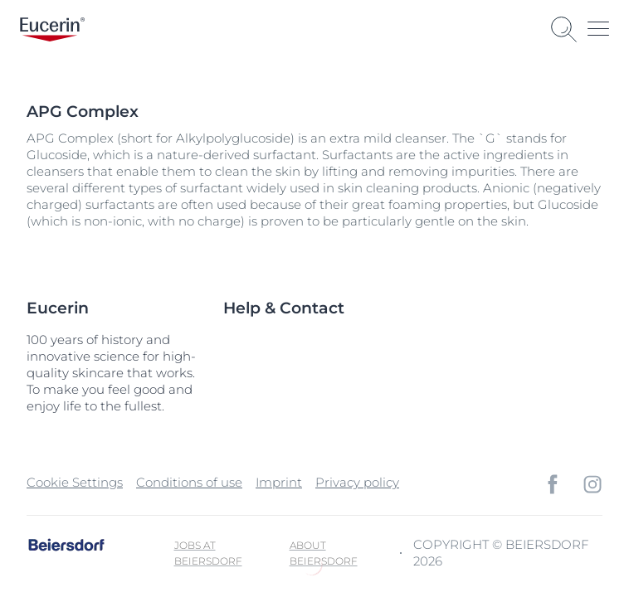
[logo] (52, 29)
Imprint (279, 482)
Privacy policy (357, 482)
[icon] (553, 484)
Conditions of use (189, 482)
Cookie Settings (75, 482)
